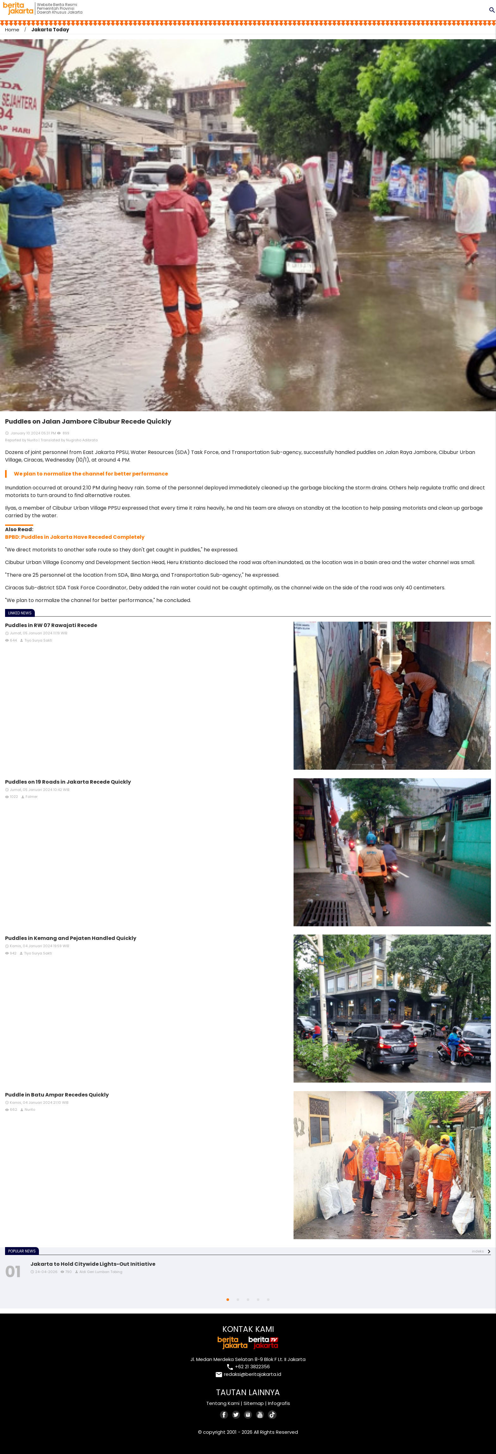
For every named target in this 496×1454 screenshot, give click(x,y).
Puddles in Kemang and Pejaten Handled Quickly (70, 938)
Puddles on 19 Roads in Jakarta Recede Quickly (68, 782)
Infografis (279, 1403)
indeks (478, 1251)
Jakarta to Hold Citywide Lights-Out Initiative (92, 1264)
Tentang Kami (222, 1403)
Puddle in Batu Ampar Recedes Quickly (57, 1094)
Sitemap (254, 1403)
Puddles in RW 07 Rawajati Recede (51, 625)
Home (12, 29)
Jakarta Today (50, 29)
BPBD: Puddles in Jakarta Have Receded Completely (75, 537)
